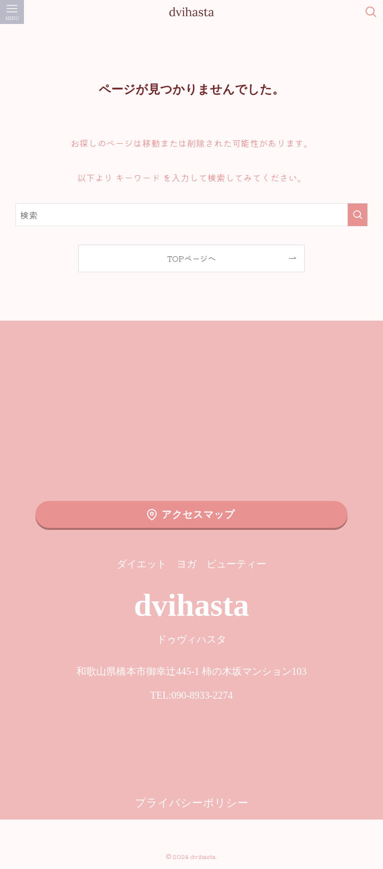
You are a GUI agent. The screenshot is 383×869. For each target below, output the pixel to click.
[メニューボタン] (12, 12)
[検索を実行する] (358, 214)
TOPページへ (191, 258)
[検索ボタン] (371, 12)
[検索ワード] (191, 214)
